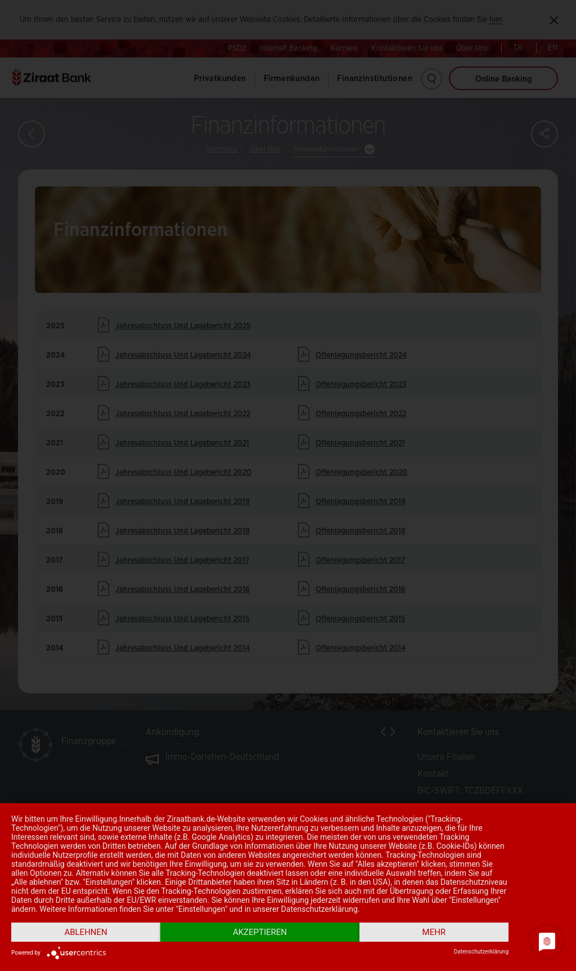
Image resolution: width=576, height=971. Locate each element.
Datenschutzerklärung (481, 951)
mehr (434, 932)
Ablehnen (85, 932)
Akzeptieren (260, 932)
